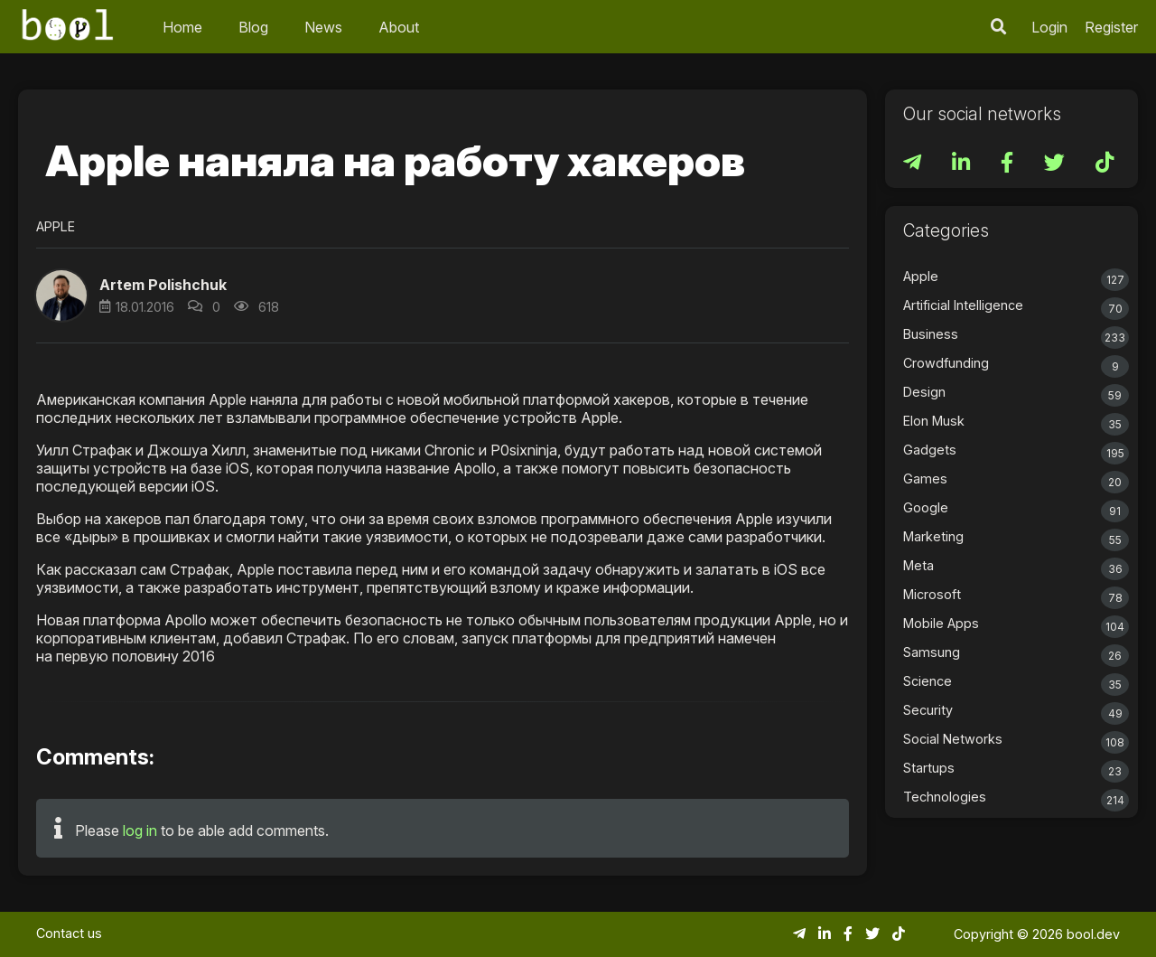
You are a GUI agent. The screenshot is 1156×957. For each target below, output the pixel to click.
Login (1049, 27)
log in (140, 830)
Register (1111, 27)
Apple (55, 226)
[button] (61, 295)
